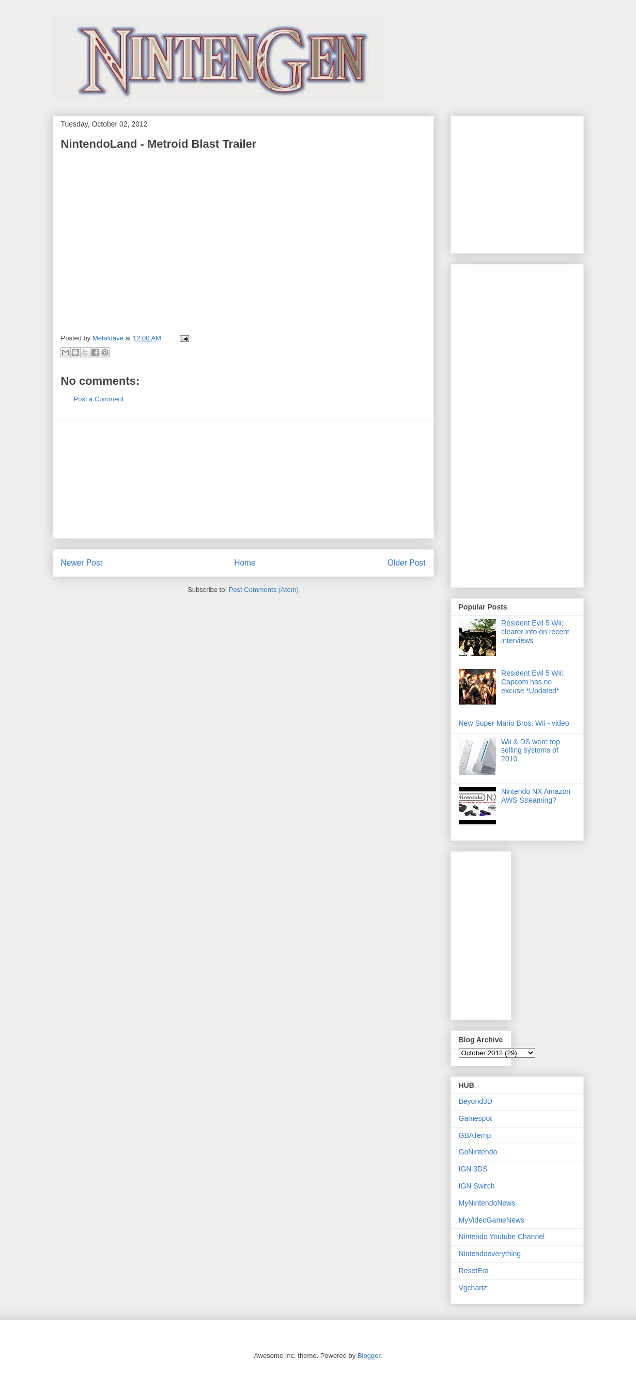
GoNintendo (478, 1152)
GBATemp (475, 1135)
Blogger (369, 1355)
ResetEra (474, 1270)
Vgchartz (473, 1288)
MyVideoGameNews (491, 1220)
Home (245, 562)
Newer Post (82, 562)
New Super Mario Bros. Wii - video (514, 723)
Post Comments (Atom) (264, 589)
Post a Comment (99, 399)
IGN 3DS (473, 1169)
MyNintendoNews (487, 1203)
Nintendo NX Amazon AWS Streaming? (535, 795)
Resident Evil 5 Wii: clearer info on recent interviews (535, 632)
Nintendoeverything (490, 1253)
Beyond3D (475, 1101)
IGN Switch (477, 1186)
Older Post (406, 562)
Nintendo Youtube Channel (502, 1236)
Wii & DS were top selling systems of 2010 (530, 750)
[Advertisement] (243, 478)
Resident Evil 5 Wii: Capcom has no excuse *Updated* (532, 682)
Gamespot (475, 1118)
